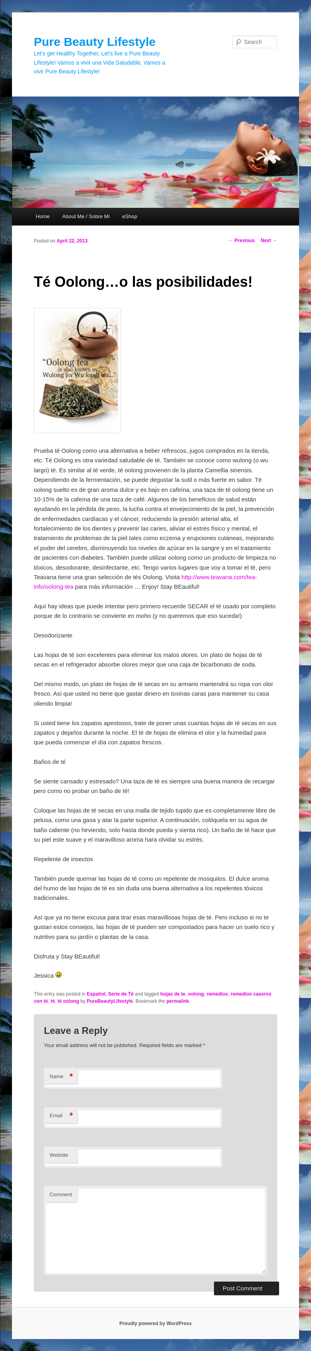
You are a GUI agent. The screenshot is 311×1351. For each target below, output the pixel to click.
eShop (129, 216)
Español (96, 994)
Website (59, 1155)
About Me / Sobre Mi (86, 216)
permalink (177, 1001)
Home (43, 216)
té (53, 1001)
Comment (61, 1194)
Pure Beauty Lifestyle (95, 41)
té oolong (68, 1001)
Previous (241, 240)
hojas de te (173, 994)
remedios (217, 994)
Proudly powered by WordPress (155, 1323)
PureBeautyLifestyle (110, 1001)
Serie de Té (121, 994)
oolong (196, 994)
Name (61, 1077)
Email (61, 1116)
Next (269, 240)
